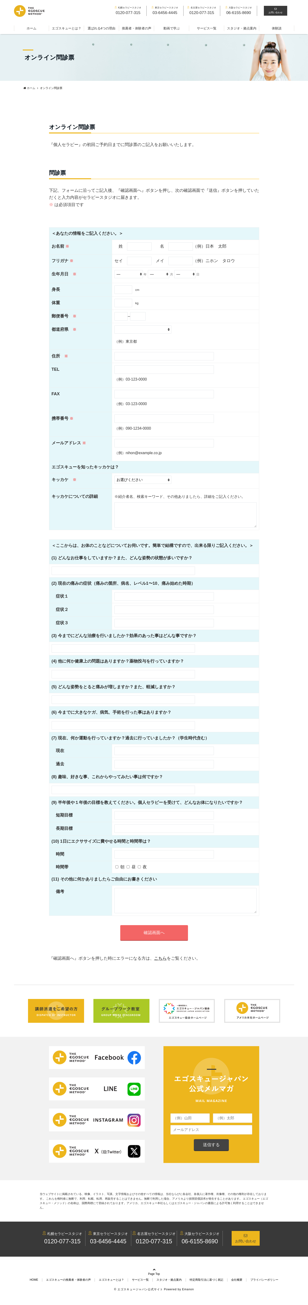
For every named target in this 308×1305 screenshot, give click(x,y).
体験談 (277, 28)
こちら (160, 967)
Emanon (188, 1298)
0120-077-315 (62, 1250)
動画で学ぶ (171, 28)
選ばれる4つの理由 (102, 28)
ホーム (31, 28)
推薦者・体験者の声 (136, 28)
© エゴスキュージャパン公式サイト (138, 1298)
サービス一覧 (206, 28)
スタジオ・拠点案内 (241, 28)
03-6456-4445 (108, 1250)
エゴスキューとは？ (66, 28)
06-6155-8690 (200, 1250)
